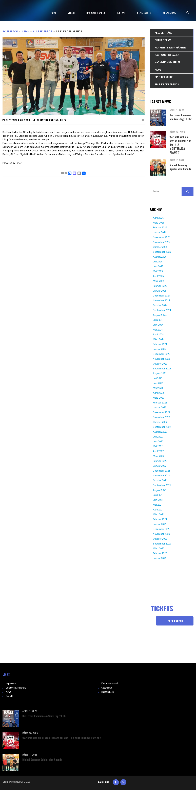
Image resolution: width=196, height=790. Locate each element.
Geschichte (106, 687)
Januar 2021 (159, 524)
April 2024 (158, 334)
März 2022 (158, 456)
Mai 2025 (158, 271)
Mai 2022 (158, 446)
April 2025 (158, 276)
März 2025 (158, 281)
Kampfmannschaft (110, 683)
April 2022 (158, 451)
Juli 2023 (158, 378)
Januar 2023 (159, 407)
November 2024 (161, 300)
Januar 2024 (159, 349)
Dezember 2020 (161, 529)
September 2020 (162, 543)
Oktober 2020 (160, 538)
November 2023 (161, 359)
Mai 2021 (158, 504)
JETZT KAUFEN (175, 621)
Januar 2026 (159, 232)
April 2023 (158, 393)
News (8, 692)
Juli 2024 (158, 320)
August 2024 (160, 315)
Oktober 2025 (160, 247)
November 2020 (161, 534)
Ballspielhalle (107, 692)
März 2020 (158, 548)
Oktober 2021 (160, 480)
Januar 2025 (159, 290)
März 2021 (158, 514)
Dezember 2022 (161, 412)
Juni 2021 (158, 500)
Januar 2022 (159, 466)
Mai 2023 (158, 388)
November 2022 (161, 417)
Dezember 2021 (161, 470)
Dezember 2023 (161, 354)
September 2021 (162, 485)
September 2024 (162, 310)
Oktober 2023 (160, 363)
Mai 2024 (158, 329)
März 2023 (158, 397)
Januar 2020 (159, 558)
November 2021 (161, 475)
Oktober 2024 (160, 305)
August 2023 (160, 373)
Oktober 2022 (160, 422)
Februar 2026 (160, 227)
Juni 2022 (158, 441)
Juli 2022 (158, 436)
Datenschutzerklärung (16, 687)
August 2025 (160, 256)
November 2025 (161, 242)
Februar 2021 (160, 519)
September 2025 (162, 252)
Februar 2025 (160, 286)
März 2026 (158, 222)
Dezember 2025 (161, 237)
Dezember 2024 (161, 295)
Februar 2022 (160, 461)
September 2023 (162, 368)
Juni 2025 (158, 266)
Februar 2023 (160, 402)
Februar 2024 (160, 344)
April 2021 (158, 509)
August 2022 (160, 431)
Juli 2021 (158, 495)
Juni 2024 (158, 324)
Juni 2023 (158, 383)
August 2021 (160, 490)
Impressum (11, 683)
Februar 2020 (160, 553)
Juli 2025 (158, 261)
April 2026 (158, 217)
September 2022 (162, 427)
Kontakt (9, 696)
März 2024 (158, 339)
